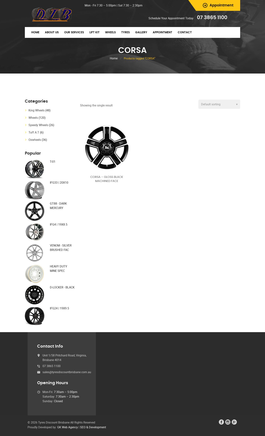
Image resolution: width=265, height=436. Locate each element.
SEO (83, 427)
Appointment (162, 32)
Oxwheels (35, 140)
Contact (185, 32)
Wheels (110, 32)
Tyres (125, 32)
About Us (52, 32)
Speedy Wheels (38, 125)
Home (35, 32)
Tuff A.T (34, 132)
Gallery (141, 32)
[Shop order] (219, 104)
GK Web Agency (67, 427)
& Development (96, 427)
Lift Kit (94, 32)
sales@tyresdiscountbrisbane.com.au (67, 372)
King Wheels (37, 110)
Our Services (74, 32)
